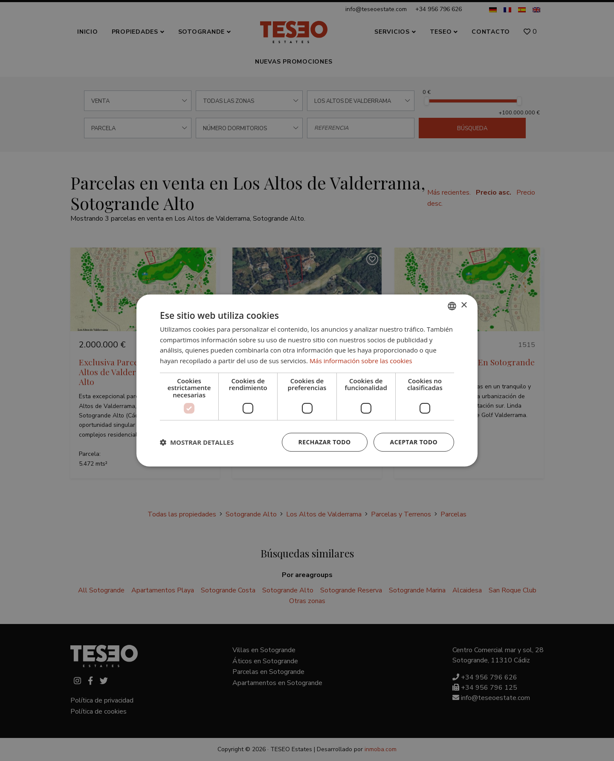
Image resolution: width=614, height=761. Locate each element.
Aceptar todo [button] (413, 442)
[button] (197, 442)
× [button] (463, 305)
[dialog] (307, 380)
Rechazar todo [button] (324, 442)
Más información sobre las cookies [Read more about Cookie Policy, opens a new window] (361, 360)
